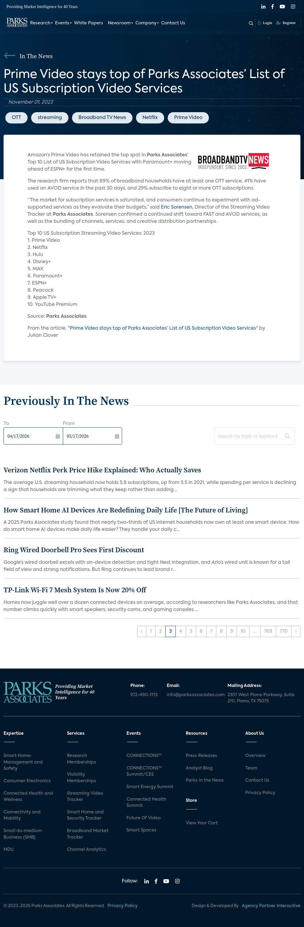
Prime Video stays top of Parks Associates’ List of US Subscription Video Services (163, 328)
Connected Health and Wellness (28, 796)
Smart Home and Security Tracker (85, 815)
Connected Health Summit (146, 802)
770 (284, 631)
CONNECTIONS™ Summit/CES (144, 771)
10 (243, 631)
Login (265, 22)
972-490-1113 (144, 695)
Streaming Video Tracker (85, 796)
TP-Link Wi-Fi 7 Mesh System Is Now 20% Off (75, 590)
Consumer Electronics (27, 781)
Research (40, 23)
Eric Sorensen (176, 207)
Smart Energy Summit (150, 787)
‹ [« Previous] (142, 631)
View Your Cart (202, 823)
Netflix (150, 117)
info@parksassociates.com (193, 695)
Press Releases (201, 756)
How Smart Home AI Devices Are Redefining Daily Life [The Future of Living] (126, 510)
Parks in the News (205, 780)
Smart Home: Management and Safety (23, 762)
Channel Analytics (86, 849)
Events (62, 23)
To (6, 423)
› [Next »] (296, 631)
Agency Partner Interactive (271, 906)
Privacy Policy (260, 793)
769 (268, 631)
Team (251, 768)
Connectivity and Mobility (22, 815)
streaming (50, 117)
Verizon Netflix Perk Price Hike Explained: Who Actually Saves (102, 470)
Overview (255, 756)
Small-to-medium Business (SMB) (23, 834)
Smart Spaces (141, 830)
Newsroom (119, 23)
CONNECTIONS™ (144, 756)
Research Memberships (81, 759)
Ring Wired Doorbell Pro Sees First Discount (74, 550)
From (69, 423)
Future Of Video (144, 818)
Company (145, 23)
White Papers (88, 23)
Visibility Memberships (81, 777)
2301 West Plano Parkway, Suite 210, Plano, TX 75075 (261, 698)
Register (286, 22)
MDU (9, 849)
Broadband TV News (102, 117)
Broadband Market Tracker (87, 834)
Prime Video (188, 117)
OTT (16, 117)
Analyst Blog (199, 768)
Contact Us (173, 23)
